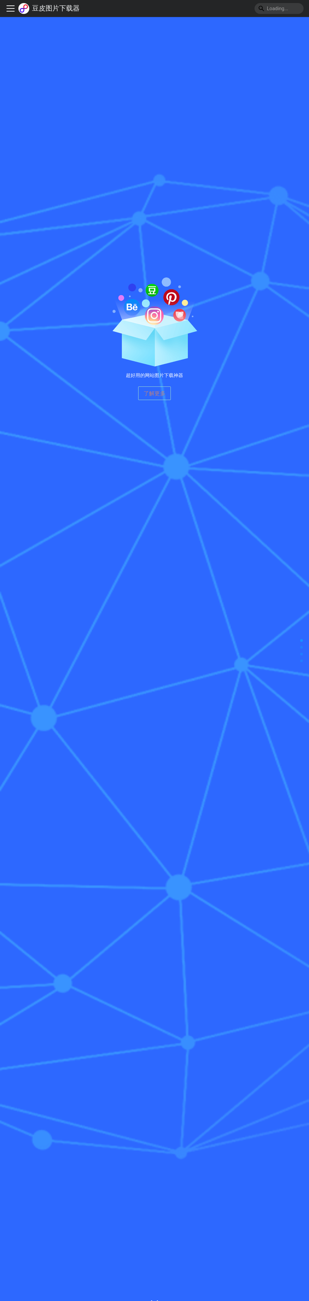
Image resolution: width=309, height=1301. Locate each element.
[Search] (279, 8)
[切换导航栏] (10, 8)
